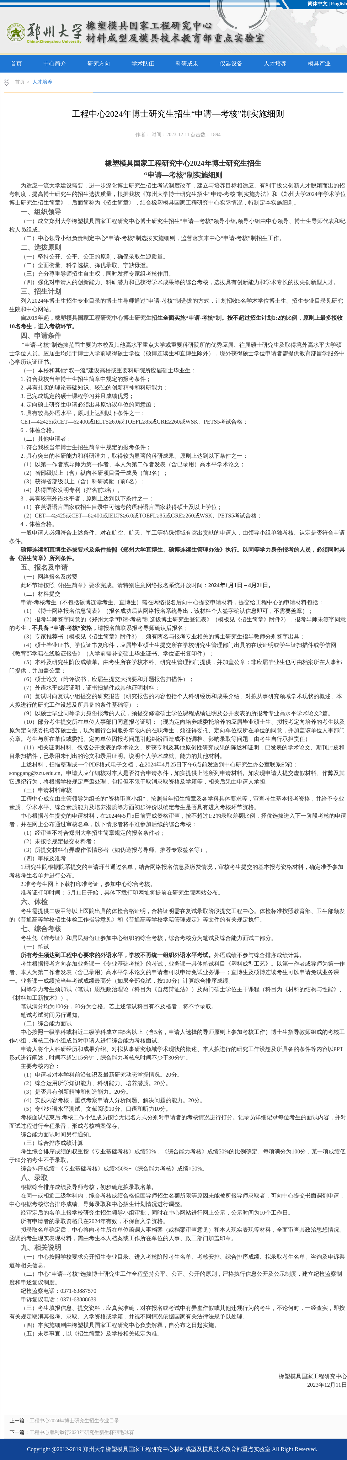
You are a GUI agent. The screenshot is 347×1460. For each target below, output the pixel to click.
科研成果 (187, 63)
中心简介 (54, 63)
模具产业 (319, 63)
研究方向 (98, 63)
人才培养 (275, 63)
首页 (16, 63)
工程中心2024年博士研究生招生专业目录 (74, 1420)
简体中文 (317, 3)
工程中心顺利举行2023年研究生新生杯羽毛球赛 (82, 1432)
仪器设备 (231, 63)
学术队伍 (143, 63)
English (339, 3)
